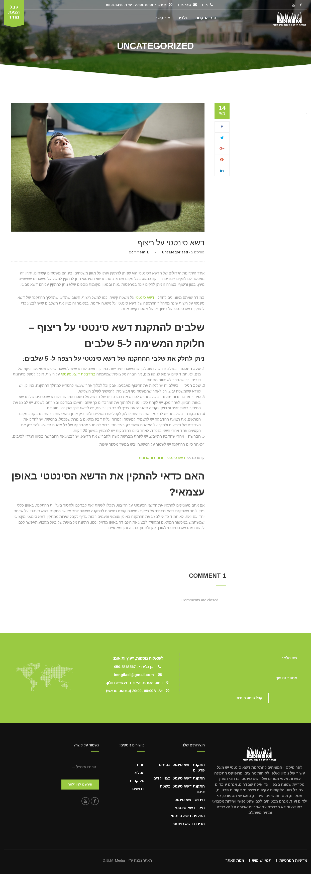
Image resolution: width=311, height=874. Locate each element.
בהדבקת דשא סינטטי (78, 374)
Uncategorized (175, 252)
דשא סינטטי (144, 297)
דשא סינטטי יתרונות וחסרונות (162, 457)
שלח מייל (184, 5)
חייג (205, 5)
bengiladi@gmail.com (134, 674)
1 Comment (139, 252)
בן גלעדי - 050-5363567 (134, 666)
